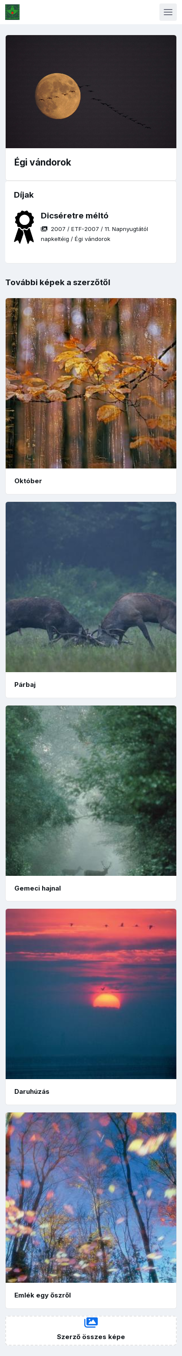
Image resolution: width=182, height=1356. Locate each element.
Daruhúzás (32, 1091)
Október (28, 481)
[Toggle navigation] (168, 12)
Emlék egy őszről (42, 1295)
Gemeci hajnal (37, 888)
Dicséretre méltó (75, 216)
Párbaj (25, 684)
